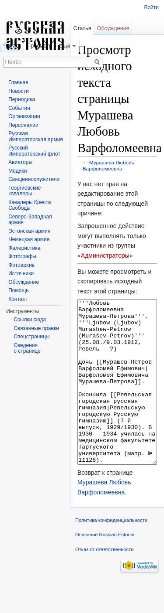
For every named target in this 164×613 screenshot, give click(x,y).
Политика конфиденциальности (111, 552)
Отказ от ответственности (104, 582)
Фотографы (22, 256)
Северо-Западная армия (30, 220)
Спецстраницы (31, 337)
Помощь (18, 290)
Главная (18, 82)
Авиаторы (20, 162)
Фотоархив (21, 265)
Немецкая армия (28, 239)
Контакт (17, 299)
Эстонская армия (29, 231)
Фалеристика (24, 248)
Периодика (21, 99)
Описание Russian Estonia (104, 567)
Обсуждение (113, 28)
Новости (18, 91)
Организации (24, 116)
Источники (21, 273)
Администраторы (105, 255)
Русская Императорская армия (35, 136)
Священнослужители (33, 179)
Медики (17, 171)
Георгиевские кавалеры (24, 191)
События (19, 108)
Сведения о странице (27, 348)
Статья (82, 28)
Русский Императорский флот (34, 151)
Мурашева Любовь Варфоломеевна (108, 165)
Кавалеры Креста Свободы (29, 205)
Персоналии (23, 125)
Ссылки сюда (30, 320)
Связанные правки (36, 328)
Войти (151, 7)
